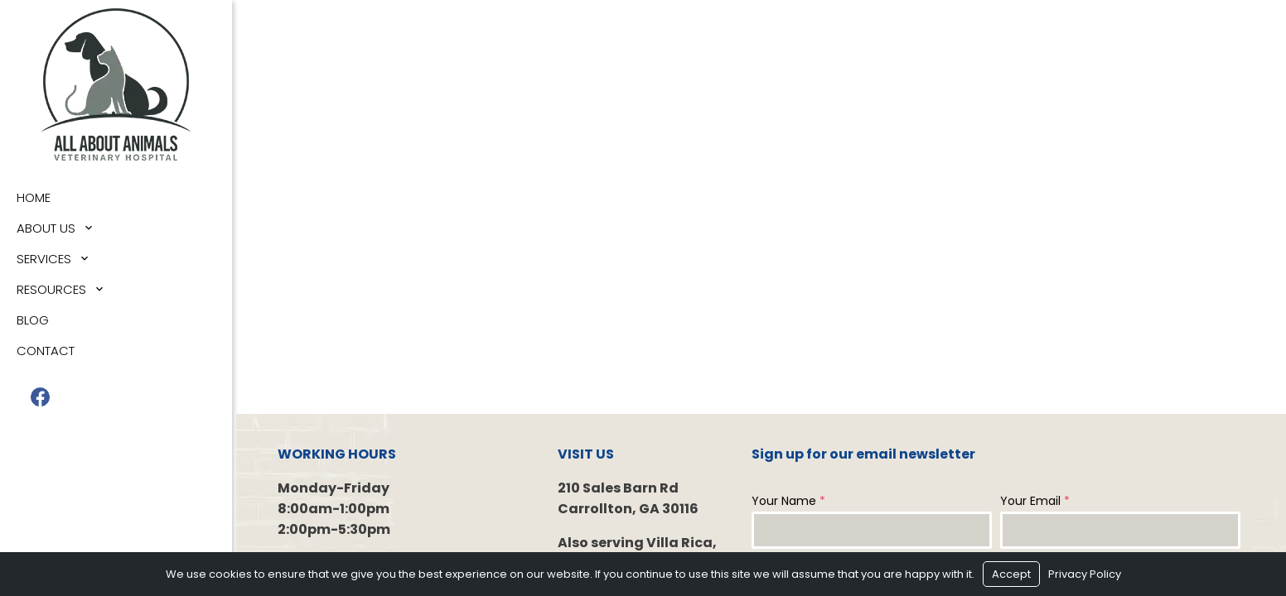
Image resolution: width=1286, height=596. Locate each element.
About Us (46, 228)
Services (44, 258)
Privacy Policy (1084, 574)
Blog (33, 320)
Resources (51, 289)
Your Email (1035, 501)
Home (34, 197)
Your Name (788, 501)
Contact (46, 350)
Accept (1011, 574)
